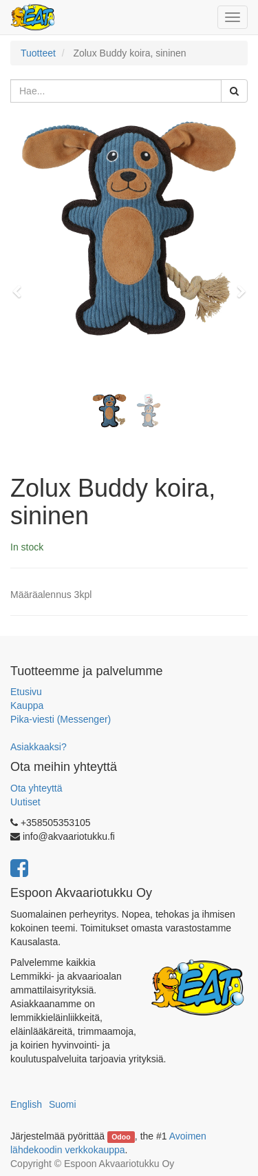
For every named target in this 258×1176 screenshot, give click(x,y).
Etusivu (26, 691)
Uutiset (25, 801)
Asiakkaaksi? (38, 746)
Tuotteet (38, 53)
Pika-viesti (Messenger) (60, 719)
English (26, 1104)
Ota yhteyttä (36, 788)
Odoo (120, 1137)
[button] (21, 285)
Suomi (62, 1104)
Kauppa (26, 705)
